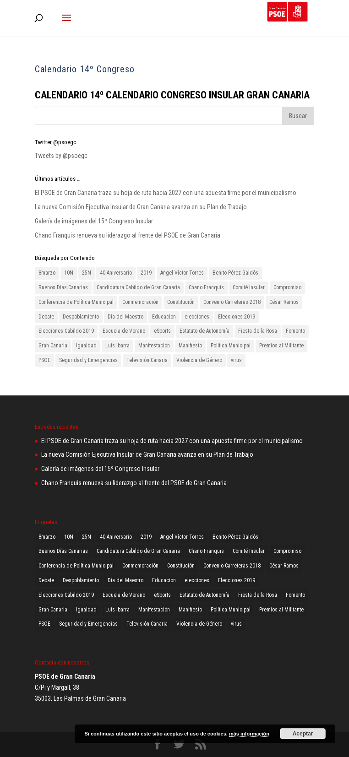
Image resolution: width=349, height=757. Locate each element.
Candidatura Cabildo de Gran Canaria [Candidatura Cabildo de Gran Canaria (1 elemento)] (138, 287)
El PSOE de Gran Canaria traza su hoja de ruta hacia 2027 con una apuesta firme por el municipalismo (165, 192)
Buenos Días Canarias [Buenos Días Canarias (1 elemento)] (63, 287)
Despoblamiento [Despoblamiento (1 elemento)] (81, 317)
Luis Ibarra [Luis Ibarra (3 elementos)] (117, 345)
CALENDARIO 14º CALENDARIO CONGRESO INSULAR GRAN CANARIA (173, 95)
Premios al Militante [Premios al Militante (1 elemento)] (281, 345)
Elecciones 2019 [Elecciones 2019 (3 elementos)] (236, 317)
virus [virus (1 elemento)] (236, 360)
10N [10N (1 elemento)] (68, 273)
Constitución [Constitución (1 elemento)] (181, 302)
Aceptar (303, 733)
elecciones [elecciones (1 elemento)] (197, 317)
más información (249, 733)
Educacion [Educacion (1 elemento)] (164, 317)
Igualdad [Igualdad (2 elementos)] (86, 345)
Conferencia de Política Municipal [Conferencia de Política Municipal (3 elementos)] (76, 302)
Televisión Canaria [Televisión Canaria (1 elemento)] (147, 360)
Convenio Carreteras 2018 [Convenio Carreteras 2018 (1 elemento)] (232, 302)
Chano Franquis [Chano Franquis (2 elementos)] (206, 287)
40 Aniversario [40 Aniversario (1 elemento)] (116, 273)
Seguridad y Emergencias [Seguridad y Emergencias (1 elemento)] (88, 360)
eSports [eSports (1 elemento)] (162, 331)
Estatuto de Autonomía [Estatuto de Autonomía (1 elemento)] (204, 331)
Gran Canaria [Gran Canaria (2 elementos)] (52, 345)
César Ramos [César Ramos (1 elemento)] (284, 302)
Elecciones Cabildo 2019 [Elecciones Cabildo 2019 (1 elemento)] (66, 331)
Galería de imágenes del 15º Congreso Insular (94, 221)
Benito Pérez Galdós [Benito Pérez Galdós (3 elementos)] (235, 273)
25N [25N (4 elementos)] (86, 273)
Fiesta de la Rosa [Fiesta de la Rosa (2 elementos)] (257, 331)
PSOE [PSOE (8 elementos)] (44, 360)
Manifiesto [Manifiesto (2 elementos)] (190, 345)
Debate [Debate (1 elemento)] (46, 317)
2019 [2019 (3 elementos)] (146, 273)
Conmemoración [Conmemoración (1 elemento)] (140, 302)
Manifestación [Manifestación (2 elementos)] (154, 345)
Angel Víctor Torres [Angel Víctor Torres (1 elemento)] (182, 273)
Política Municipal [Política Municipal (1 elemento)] (231, 345)
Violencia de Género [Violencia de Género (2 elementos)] (199, 360)
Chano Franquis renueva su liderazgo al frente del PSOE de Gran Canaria (127, 235)
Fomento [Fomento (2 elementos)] (295, 331)
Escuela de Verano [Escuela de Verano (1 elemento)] (124, 331)
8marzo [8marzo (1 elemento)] (46, 273)
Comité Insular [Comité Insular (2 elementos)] (249, 287)
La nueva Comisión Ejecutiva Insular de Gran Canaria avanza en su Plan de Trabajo (141, 207)
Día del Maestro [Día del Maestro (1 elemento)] (125, 317)
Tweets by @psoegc (61, 155)
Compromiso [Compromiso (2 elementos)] (287, 287)
